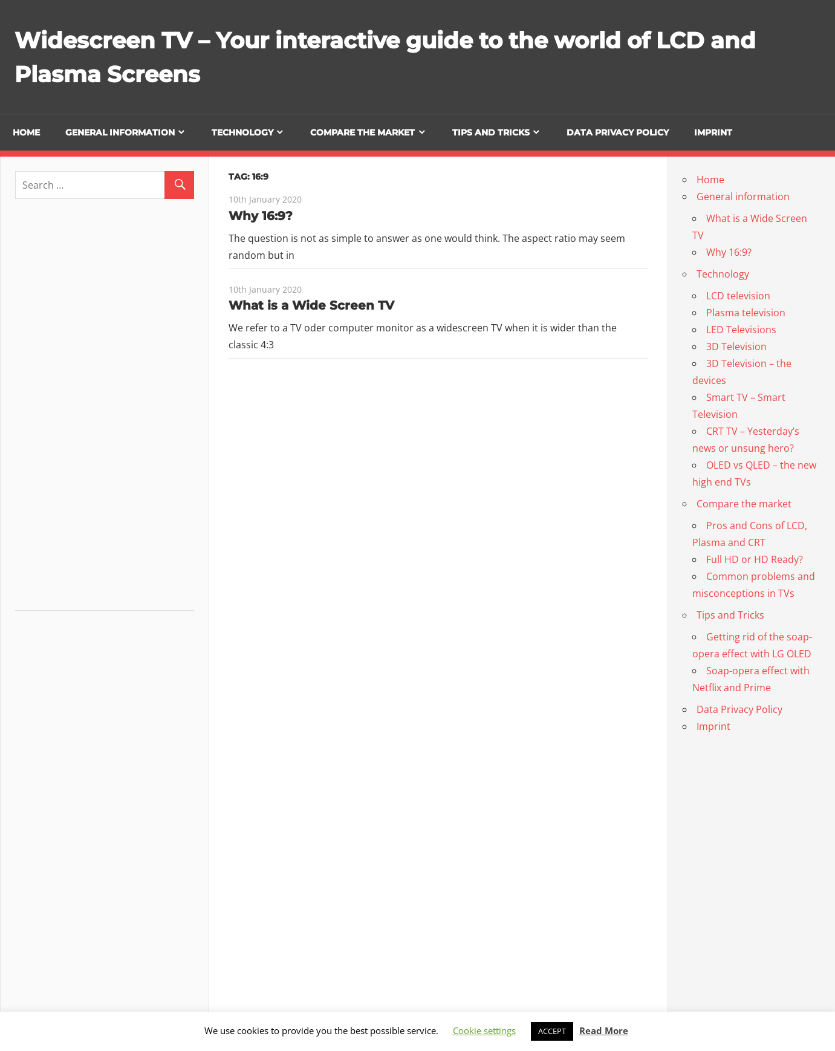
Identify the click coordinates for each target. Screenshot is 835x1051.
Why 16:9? (261, 216)
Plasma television (745, 312)
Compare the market (362, 132)
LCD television (738, 295)
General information (120, 132)
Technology (242, 132)
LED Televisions (741, 329)
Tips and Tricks (491, 132)
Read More (603, 1030)
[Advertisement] (106, 409)
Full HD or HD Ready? (754, 559)
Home (26, 132)
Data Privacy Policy (618, 132)
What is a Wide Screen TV (311, 305)
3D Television (736, 346)
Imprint (713, 132)
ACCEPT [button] (552, 1031)
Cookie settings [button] (484, 1030)
